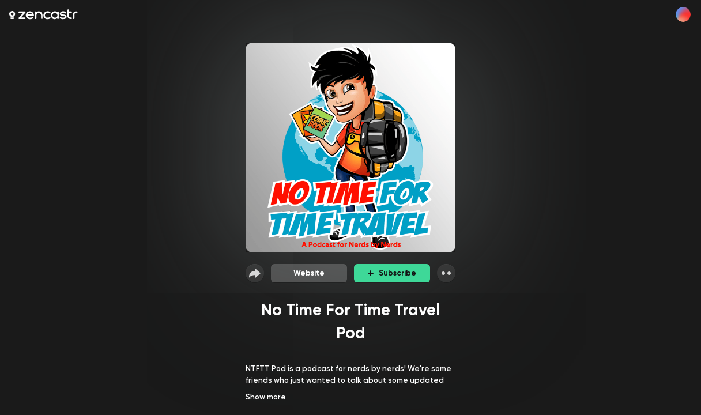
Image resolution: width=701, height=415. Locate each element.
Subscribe (392, 273)
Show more (266, 397)
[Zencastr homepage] (43, 14)
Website (309, 273)
